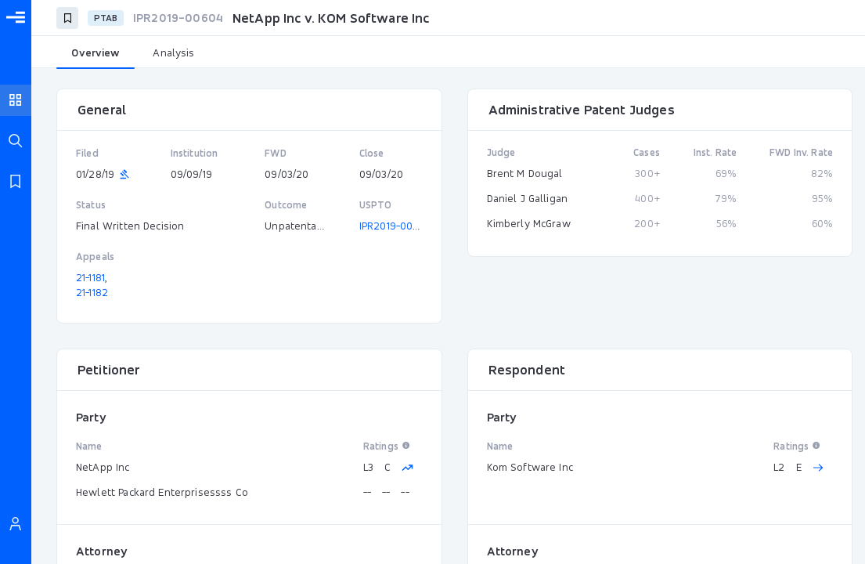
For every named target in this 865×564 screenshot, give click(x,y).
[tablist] (448, 53)
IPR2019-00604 (395, 225)
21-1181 (90, 277)
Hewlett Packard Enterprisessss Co (162, 492)
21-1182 (92, 292)
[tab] (95, 53)
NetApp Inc (103, 467)
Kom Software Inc (530, 467)
